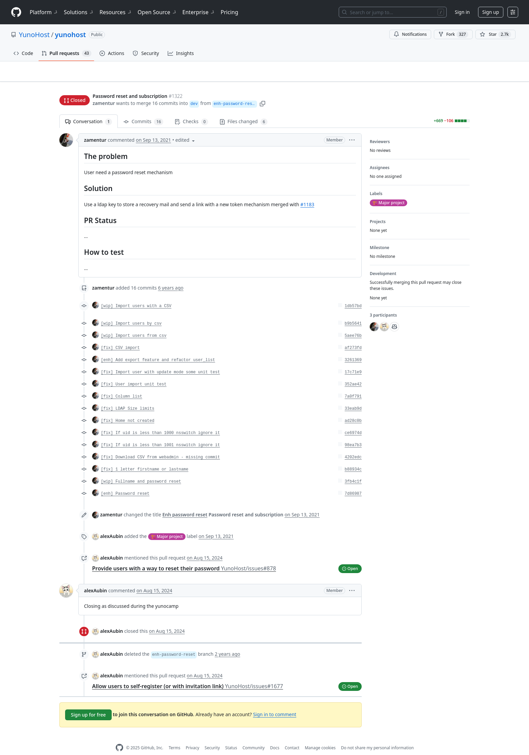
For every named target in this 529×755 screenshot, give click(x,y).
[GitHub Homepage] (119, 737)
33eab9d (353, 398)
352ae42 (353, 373)
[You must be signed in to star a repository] (495, 34)
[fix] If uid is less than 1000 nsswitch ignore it (160, 422)
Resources (116, 12)
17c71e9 (353, 361)
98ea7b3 (353, 434)
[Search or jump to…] (392, 12)
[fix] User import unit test (133, 373)
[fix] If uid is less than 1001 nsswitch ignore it (160, 434)
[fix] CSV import (120, 337)
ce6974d (353, 422)
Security (212, 737)
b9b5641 (353, 313)
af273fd (353, 337)
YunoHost (34, 34)
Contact (292, 737)
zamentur (103, 90)
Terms (174, 737)
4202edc (353, 446)
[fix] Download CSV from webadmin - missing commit (160, 446)
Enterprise (199, 12)
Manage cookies (320, 737)
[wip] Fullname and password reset (141, 470)
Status (231, 737)
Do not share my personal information (377, 737)
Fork (453, 34)
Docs (274, 737)
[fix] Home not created (127, 410)
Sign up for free (88, 704)
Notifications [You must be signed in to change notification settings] (410, 34)
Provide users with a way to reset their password (184, 557)
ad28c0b (353, 410)
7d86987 (353, 483)
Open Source (157, 12)
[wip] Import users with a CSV (136, 295)
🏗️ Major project (167, 526)
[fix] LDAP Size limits (127, 398)
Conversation (88, 111)
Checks (191, 111)
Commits (143, 111)
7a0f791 (353, 385)
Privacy (192, 737)
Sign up (490, 12)
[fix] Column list (121, 385)
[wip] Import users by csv (131, 313)
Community (254, 737)
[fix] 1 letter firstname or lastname (144, 458)
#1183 (307, 193)
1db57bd (353, 295)
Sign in (462, 12)
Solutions (79, 12)
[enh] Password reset (125, 483)
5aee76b (353, 325)
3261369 (353, 349)
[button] (263, 90)
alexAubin (111, 525)
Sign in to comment (274, 703)
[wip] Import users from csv (133, 325)
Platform (44, 12)
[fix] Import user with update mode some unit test (160, 361)
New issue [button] (448, 76)
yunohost (70, 34)
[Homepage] (16, 12)
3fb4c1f (353, 470)
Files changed (244, 111)
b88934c (353, 458)
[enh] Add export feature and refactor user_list (158, 349)
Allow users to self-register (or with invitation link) (187, 675)
